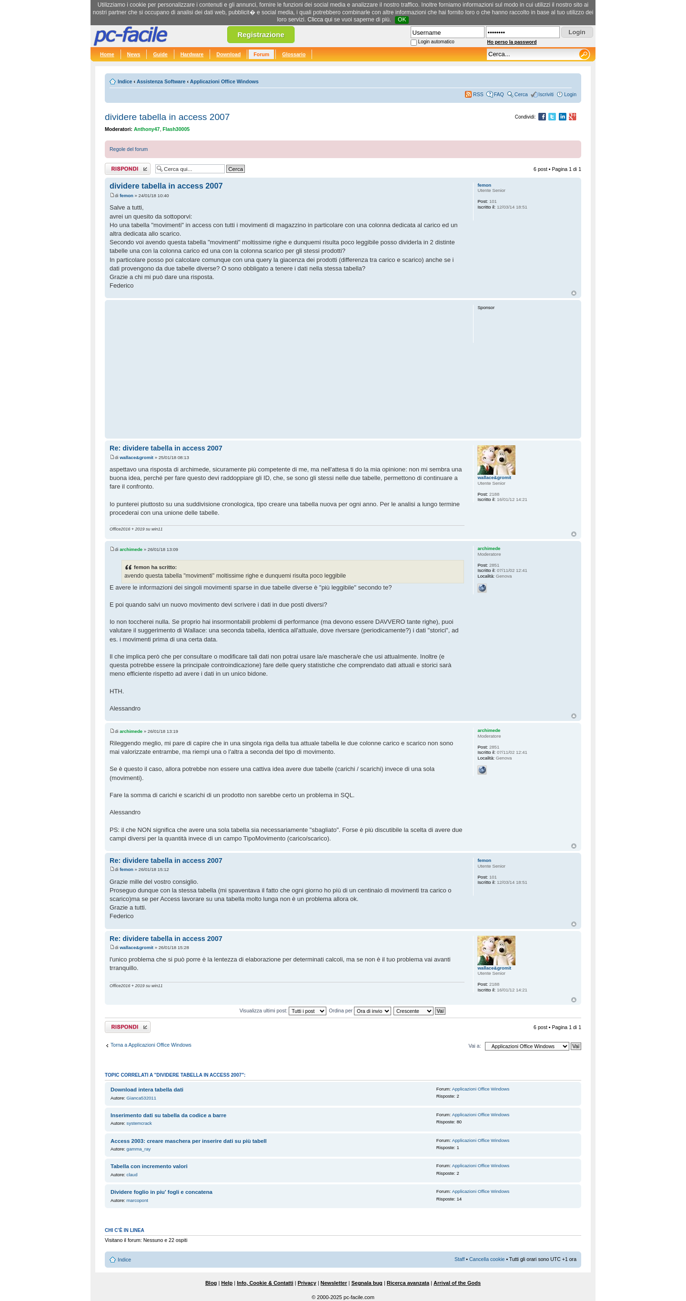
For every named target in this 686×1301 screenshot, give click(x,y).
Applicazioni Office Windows (224, 81)
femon (126, 195)
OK (402, 19)
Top (573, 293)
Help (226, 1283)
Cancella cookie (486, 1259)
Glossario (293, 54)
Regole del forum (129, 149)
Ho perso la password (512, 42)
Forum (261, 54)
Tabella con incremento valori (149, 1166)
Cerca (521, 94)
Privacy (307, 1283)
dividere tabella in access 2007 (167, 117)
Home (107, 54)
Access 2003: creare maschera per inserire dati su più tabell (189, 1141)
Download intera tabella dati (147, 1089)
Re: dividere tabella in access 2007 (166, 448)
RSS (478, 94)
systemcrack (139, 1123)
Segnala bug (366, 1283)
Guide (160, 54)
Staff (459, 1259)
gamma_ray (139, 1148)
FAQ (499, 94)
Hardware (192, 54)
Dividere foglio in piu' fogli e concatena (161, 1192)
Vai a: (474, 1046)
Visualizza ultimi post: (283, 1010)
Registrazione (260, 34)
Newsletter (334, 1283)
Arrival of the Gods (457, 1283)
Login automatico (436, 41)
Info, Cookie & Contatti (265, 1283)
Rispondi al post (128, 169)
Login (570, 94)
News (134, 54)
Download (228, 54)
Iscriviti (546, 94)
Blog (211, 1283)
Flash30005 (176, 129)
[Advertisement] (287, 369)
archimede (131, 549)
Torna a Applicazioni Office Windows (151, 1045)
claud (132, 1174)
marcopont (137, 1200)
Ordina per (360, 1010)
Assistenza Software (161, 81)
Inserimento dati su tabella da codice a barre (168, 1115)
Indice (125, 81)
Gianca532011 (141, 1098)
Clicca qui (320, 19)
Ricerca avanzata (408, 1283)
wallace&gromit (136, 457)
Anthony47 (147, 129)
